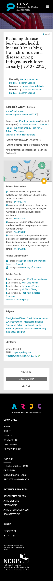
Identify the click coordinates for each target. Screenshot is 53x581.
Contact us (10, 440)
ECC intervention (14, 321)
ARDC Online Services (16, 509)
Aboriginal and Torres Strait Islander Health (27, 318)
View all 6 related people (18, 299)
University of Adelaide (33, 86)
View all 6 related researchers (20, 134)
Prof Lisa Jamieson (29, 121)
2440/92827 (20, 218)
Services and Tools (15, 475)
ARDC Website (11, 500)
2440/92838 (20, 232)
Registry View (12, 514)
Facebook (10, 531)
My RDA (8, 435)
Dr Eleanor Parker (30, 286)
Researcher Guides (15, 496)
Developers (10, 505)
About (7, 431)
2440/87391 (20, 201)
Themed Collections (16, 466)
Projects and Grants (16, 479)
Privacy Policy (12, 449)
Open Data (9, 470)
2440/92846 (20, 249)
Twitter (9, 535)
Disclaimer (10, 444)
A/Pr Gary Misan (28, 124)
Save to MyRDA (26, 379)
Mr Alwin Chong (22, 128)
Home (7, 426)
